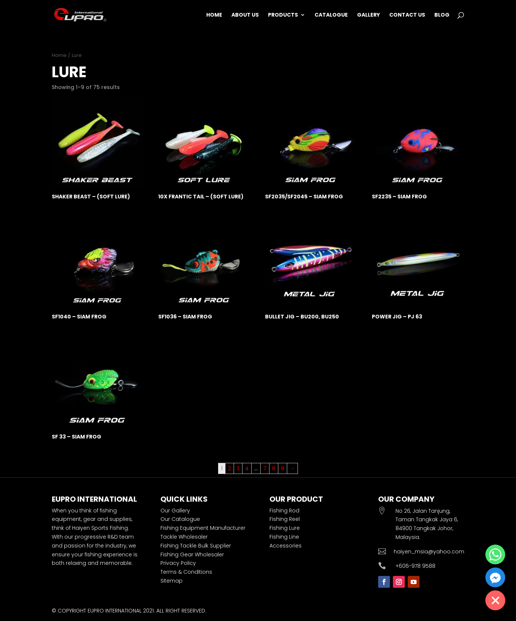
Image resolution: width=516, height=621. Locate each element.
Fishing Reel (284, 519)
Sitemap (171, 580)
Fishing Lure (284, 528)
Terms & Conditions (186, 572)
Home (214, 15)
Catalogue (331, 15)
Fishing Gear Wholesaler (192, 554)
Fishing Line (284, 536)
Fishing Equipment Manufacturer (202, 528)
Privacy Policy (178, 563)
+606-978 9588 (415, 566)
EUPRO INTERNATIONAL (115, 610)
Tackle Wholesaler (184, 536)
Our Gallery (175, 510)
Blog (441, 15)
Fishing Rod (284, 510)
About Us (245, 15)
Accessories (285, 545)
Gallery (368, 15)
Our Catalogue (180, 519)
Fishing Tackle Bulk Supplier (195, 545)
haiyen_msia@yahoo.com (429, 551)
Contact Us (407, 15)
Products (283, 15)
